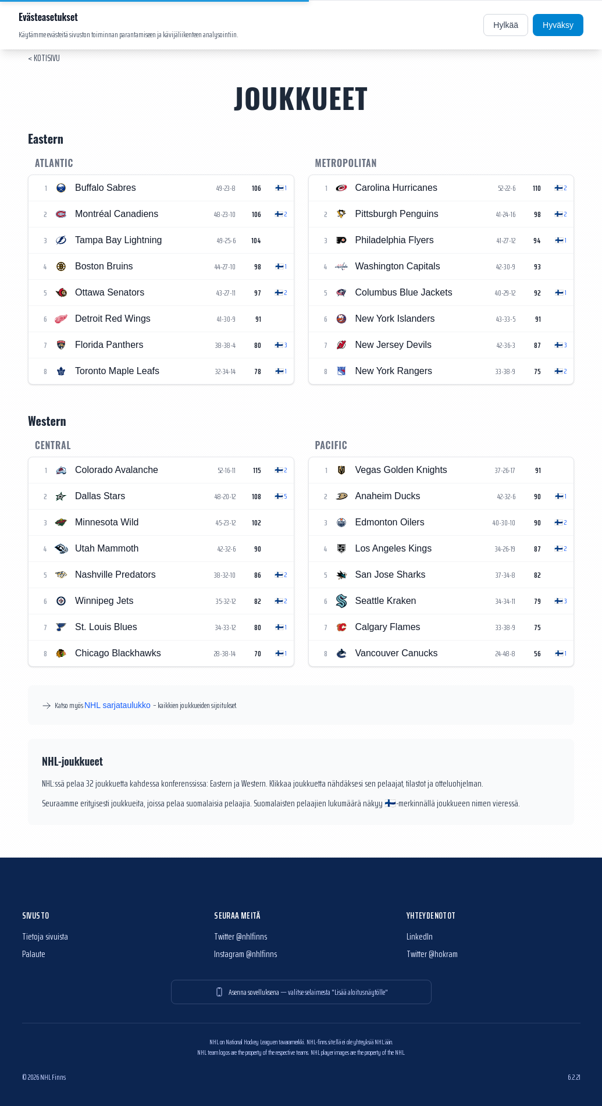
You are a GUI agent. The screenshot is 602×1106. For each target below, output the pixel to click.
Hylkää (505, 25)
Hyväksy (558, 25)
